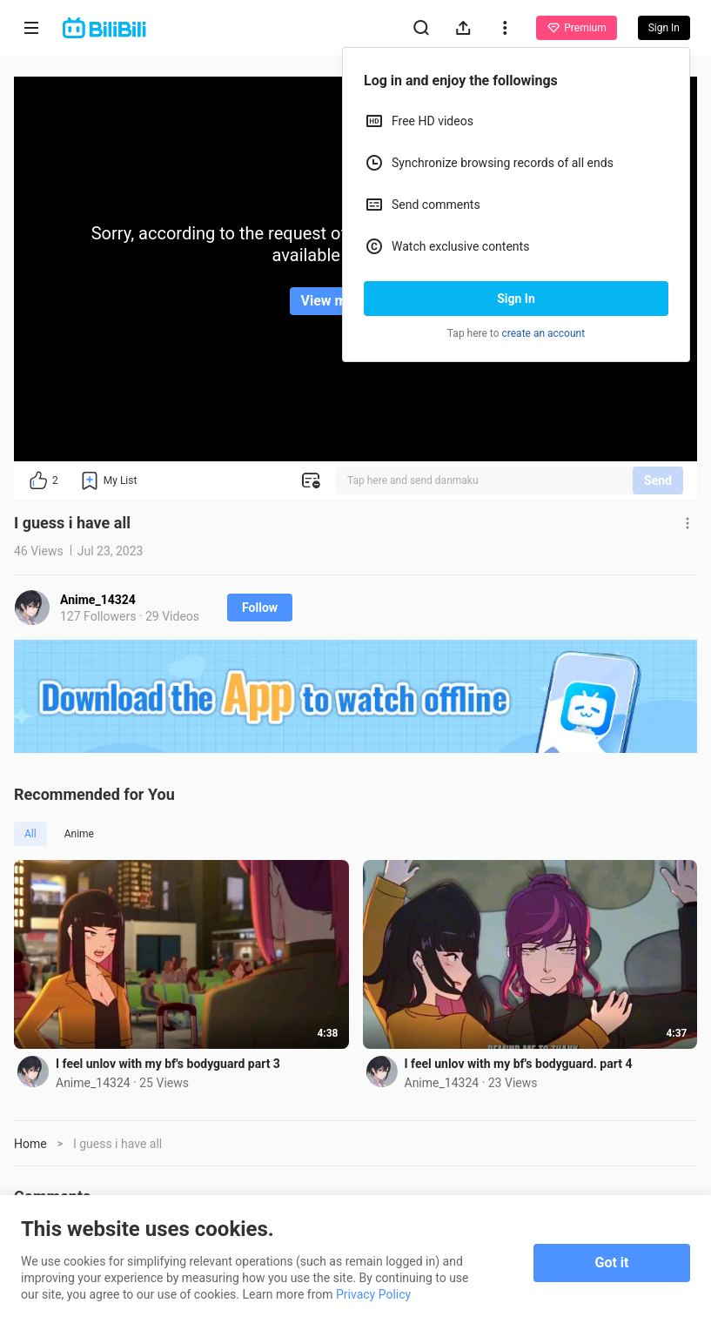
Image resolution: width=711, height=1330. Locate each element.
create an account (544, 333)
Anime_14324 (98, 600)
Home (30, 1144)
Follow (260, 608)
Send (658, 480)
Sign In (516, 299)
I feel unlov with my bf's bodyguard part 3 (168, 1064)
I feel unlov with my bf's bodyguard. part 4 (519, 1064)
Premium (576, 28)
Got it (612, 1262)
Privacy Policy (373, 1294)
